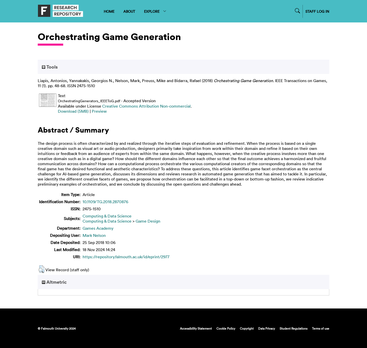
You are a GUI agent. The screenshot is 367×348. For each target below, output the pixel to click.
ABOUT (129, 11)
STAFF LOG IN (317, 11)
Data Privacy (266, 328)
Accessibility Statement (196, 328)
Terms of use (320, 328)
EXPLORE (155, 11)
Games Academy (98, 228)
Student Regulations (293, 328)
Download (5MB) (73, 111)
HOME (109, 11)
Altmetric (54, 282)
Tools (50, 67)
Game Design (148, 221)
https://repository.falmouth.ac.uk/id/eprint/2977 (126, 256)
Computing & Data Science (107, 215)
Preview (99, 111)
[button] (41, 269)
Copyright (247, 328)
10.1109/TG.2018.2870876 (105, 201)
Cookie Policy (225, 328)
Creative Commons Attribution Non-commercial (146, 106)
